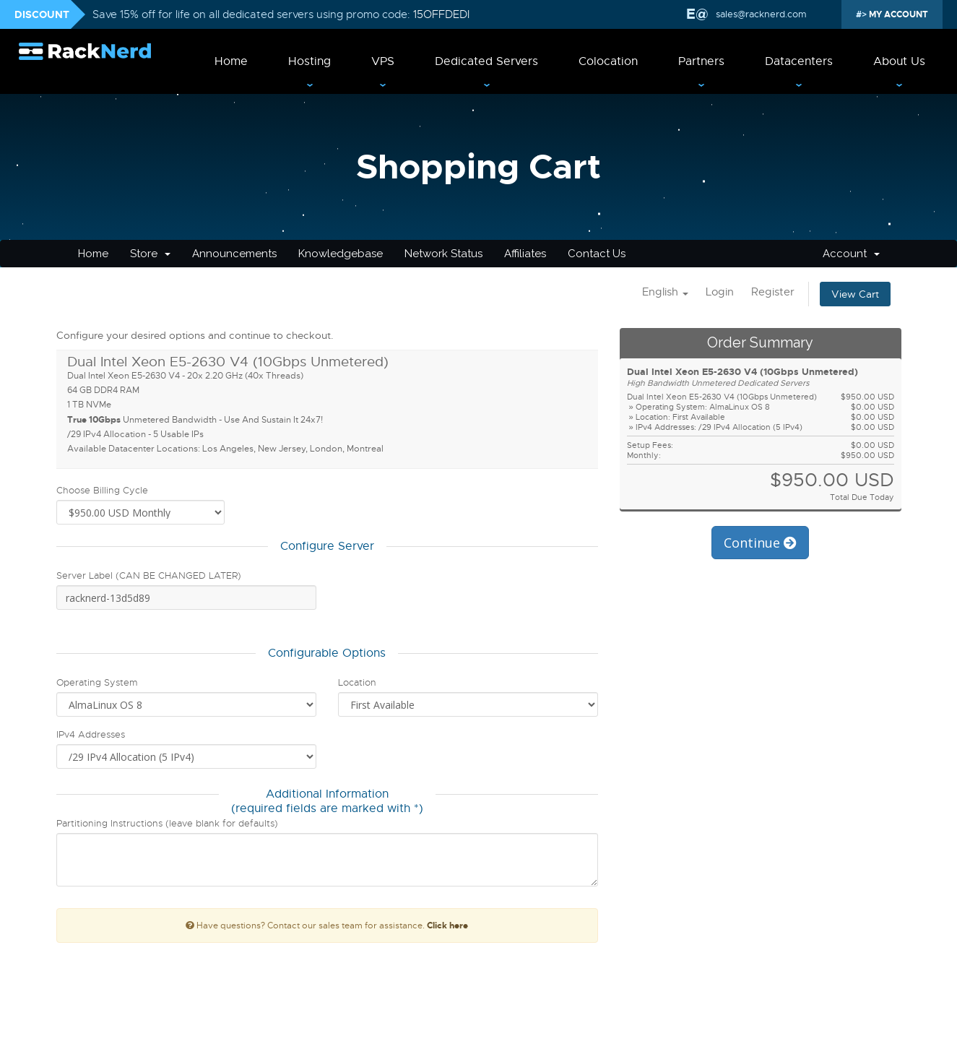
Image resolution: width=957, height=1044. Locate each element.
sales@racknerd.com (760, 14)
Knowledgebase (340, 253)
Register (772, 291)
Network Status (443, 253)
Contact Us (596, 253)
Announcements (234, 253)
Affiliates (525, 253)
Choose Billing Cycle (102, 490)
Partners (701, 61)
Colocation (608, 61)
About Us (899, 61)
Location (357, 682)
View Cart (855, 294)
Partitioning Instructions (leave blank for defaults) (167, 823)
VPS (382, 61)
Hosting (309, 61)
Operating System (96, 682)
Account (851, 253)
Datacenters (799, 61)
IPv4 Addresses (90, 734)
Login (720, 291)
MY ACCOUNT (897, 14)
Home (231, 61)
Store (150, 253)
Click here (447, 925)
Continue (760, 542)
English (665, 291)
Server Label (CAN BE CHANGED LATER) (148, 575)
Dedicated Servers (486, 61)
